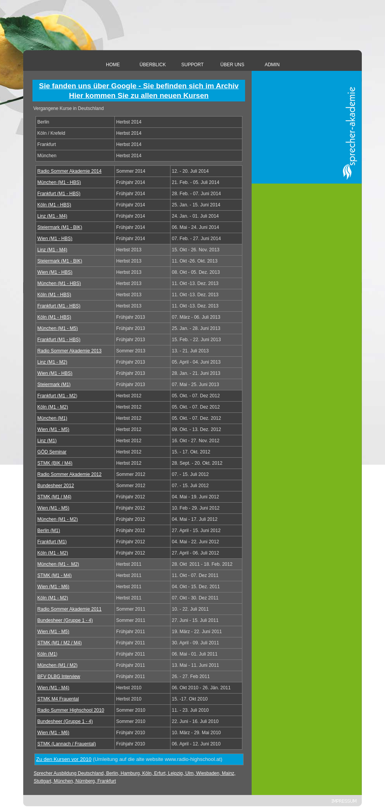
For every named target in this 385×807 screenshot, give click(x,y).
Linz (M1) (47, 440)
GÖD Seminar (51, 452)
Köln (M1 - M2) (52, 407)
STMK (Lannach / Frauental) (66, 744)
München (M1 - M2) (57, 519)
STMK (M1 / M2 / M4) (59, 643)
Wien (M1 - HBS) (55, 238)
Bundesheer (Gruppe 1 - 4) (65, 620)
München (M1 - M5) (57, 328)
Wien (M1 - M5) (53, 429)
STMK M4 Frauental (58, 699)
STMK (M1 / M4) (54, 497)
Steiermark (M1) (54, 384)
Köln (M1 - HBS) (54, 205)
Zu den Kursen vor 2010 (64, 759)
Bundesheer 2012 (55, 485)
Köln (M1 (52, 598)
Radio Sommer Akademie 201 (69, 171)
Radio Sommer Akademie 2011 (69, 609)
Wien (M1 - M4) (53, 687)
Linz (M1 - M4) (52, 216)
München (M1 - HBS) (59, 182)
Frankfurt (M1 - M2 (56, 395)
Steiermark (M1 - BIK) (59, 227)
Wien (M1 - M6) (53, 586)
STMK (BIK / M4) (55, 463)
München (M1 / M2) (57, 665)
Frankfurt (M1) (52, 541)
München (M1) (52, 418)
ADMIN (272, 64)
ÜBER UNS (232, 64)
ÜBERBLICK (153, 64)
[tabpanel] (139, 90)
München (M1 (58, 564)
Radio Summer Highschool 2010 (70, 710)
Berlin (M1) (48, 530)
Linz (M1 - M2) (52, 362)
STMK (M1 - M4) (54, 575)
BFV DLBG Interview (58, 676)
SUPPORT (192, 64)
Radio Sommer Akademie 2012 (69, 474)
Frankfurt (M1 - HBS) (58, 193)
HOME (113, 64)
